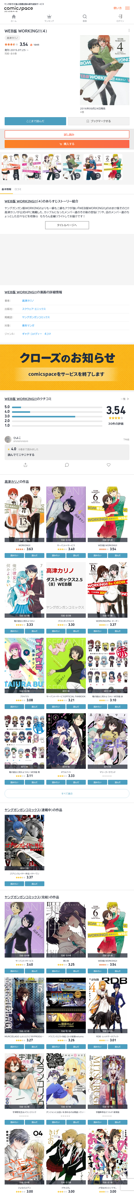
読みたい (14, 555)
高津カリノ (12, 38)
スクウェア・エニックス (34, 309)
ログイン (120, 18)
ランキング (49, 18)
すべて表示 (67, 793)
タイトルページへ (67, 225)
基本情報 (6, 189)
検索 (85, 18)
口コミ (18, 189)
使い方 (118, 8)
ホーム (14, 18)
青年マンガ (28, 325)
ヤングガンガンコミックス (36, 317)
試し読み (67, 134)
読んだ (34, 555)
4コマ (48, 334)
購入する (67, 144)
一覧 (123, 399)
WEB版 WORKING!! (21, 201)
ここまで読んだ (35, 121)
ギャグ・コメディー (32, 334)
